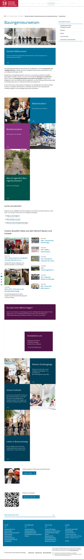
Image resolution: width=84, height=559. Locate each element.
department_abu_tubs (30, 497)
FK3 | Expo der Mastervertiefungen (48, 278)
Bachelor (62, 30)
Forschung (32, 3)
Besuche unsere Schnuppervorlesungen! (17, 222)
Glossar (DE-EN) (49, 536)
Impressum (31, 552)
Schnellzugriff (72, 3)
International (45, 3)
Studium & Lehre (24, 3)
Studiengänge (62, 16)
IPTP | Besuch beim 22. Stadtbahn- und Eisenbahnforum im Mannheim (16, 260)
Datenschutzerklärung (74, 550)
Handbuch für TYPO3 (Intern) (52, 531)
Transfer (38, 3)
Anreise (67, 541)
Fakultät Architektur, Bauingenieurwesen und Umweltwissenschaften (41, 16)
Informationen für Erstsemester (33, 534)
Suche (61, 3)
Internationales (64, 36)
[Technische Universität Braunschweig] (4, 16)
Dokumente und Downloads (67, 39)
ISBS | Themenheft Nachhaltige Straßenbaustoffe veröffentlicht (47, 243)
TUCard (27, 536)
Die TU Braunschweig (55, 3)
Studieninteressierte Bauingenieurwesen (65, 26)
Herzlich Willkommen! (16, 51)
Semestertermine (29, 529)
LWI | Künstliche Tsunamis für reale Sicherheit (47, 261)
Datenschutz (38, 552)
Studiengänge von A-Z (30, 532)
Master (62, 33)
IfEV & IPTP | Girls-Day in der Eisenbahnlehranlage (14, 290)
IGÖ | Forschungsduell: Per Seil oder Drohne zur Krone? (48, 271)
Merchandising (8, 534)
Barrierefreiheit (47, 552)
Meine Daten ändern (50, 537)
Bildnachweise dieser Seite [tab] (11, 515)
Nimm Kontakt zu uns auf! (13, 219)
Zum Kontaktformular (35, 347)
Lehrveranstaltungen (30, 531)
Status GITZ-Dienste (50, 529)
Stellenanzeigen (28, 473)
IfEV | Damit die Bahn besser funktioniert (46, 288)
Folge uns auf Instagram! (13, 216)
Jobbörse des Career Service (11, 532)
